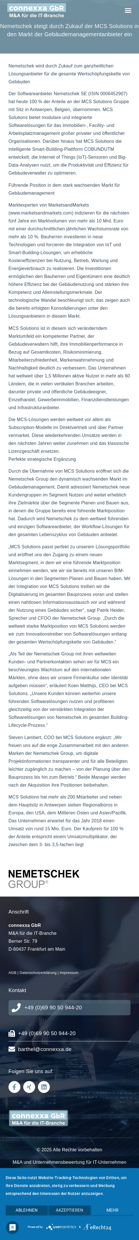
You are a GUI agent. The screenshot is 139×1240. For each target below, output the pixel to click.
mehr (112, 1210)
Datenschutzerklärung (38, 973)
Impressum (69, 973)
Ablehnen (27, 1210)
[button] (128, 10)
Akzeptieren (69, 1210)
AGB (12, 973)
